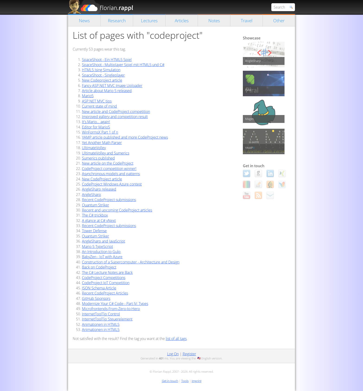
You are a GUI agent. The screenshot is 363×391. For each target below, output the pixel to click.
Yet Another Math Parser (102, 142)
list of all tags (176, 338)
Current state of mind (99, 106)
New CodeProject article (102, 179)
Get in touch (170, 381)
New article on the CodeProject (107, 163)
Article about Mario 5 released (107, 90)
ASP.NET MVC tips (97, 101)
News (84, 20)
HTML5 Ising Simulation (101, 69)
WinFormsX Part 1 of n (100, 132)
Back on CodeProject (99, 267)
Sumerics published (98, 158)
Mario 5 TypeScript (97, 246)
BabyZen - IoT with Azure (102, 256)
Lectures (149, 20)
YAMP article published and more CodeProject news (125, 137)
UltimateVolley (94, 147)
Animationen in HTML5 (100, 324)
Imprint (196, 381)
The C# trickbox (95, 215)
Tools (185, 381)
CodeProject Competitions (103, 277)
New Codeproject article (102, 80)
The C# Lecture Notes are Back (107, 272)
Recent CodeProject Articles (105, 293)
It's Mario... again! (96, 121)
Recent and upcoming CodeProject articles (117, 210)
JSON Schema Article (99, 288)
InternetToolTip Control (101, 314)
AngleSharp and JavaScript (103, 241)
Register (189, 353)
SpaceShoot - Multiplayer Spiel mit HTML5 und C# (123, 64)
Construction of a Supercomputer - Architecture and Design (130, 262)
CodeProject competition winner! (109, 168)
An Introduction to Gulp (101, 251)
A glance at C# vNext (99, 220)
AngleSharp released (99, 189)
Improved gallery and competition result (115, 116)
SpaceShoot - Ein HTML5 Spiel (107, 59)
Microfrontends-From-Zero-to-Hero (111, 308)
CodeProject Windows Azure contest (112, 184)
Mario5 (88, 95)
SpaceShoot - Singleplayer (103, 75)
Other (279, 20)
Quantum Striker (95, 205)
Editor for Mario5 (96, 127)
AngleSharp (91, 194)
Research (117, 20)
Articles (182, 20)
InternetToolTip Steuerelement (107, 319)
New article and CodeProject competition (116, 111)
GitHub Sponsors (96, 298)
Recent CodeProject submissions (109, 199)
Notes (214, 20)
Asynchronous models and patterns (111, 173)
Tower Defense (94, 230)
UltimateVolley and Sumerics (105, 153)
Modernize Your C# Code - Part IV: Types (115, 303)
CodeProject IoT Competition (105, 282)
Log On (173, 353)
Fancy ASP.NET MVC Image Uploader (112, 85)
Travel (246, 20)
